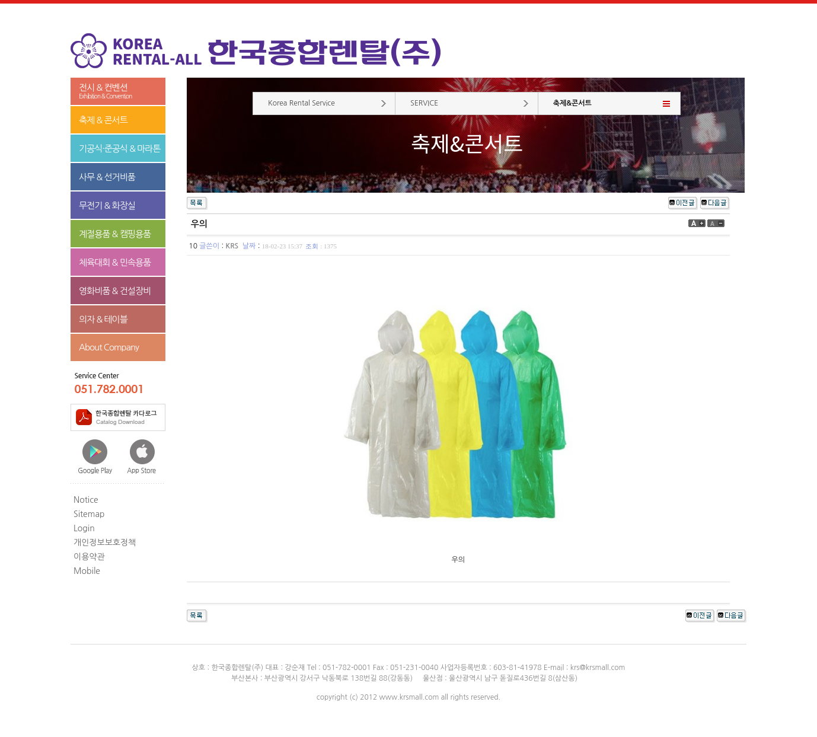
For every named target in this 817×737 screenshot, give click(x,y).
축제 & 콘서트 (103, 120)
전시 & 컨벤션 (118, 91)
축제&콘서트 (572, 103)
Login (84, 528)
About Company (109, 347)
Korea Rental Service (301, 103)
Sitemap (89, 514)
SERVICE (424, 103)
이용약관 (89, 557)
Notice (86, 500)
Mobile (87, 571)
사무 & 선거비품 (107, 177)
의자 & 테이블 (103, 319)
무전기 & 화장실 (107, 205)
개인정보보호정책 (105, 542)
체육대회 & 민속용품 (115, 262)
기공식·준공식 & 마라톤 (120, 148)
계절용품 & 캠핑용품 (115, 233)
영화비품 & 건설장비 (115, 290)
